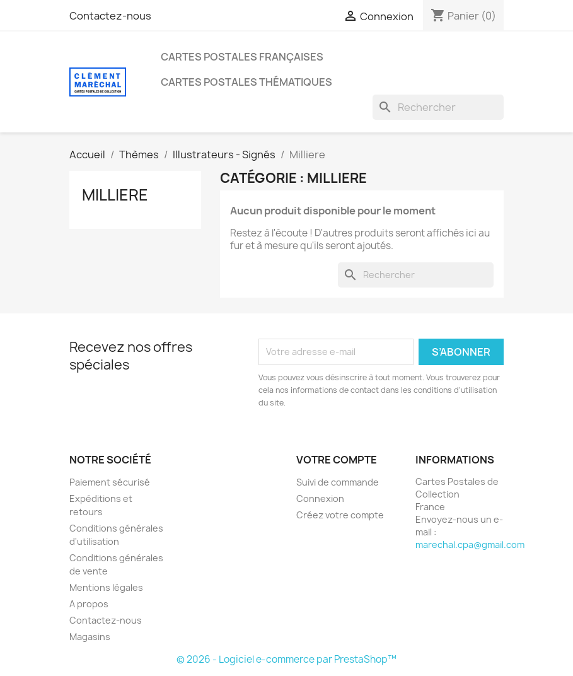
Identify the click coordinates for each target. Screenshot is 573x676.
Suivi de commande (337, 482)
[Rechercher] (438, 107)
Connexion (320, 498)
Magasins (89, 637)
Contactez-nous (110, 16)
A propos (88, 604)
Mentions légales (106, 587)
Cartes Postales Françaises (242, 57)
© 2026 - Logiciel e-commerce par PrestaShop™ (286, 659)
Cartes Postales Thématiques (246, 82)
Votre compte (336, 460)
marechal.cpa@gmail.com (469, 545)
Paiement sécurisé (109, 482)
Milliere (115, 195)
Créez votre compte (340, 515)
